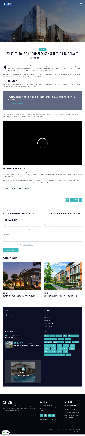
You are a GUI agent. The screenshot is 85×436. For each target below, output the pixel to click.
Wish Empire (52, 431)
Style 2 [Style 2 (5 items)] (53, 353)
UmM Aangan (9, 338)
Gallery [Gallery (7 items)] (54, 346)
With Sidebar (28, 188)
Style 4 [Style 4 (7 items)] (59, 353)
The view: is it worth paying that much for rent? (19, 296)
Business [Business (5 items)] (59, 340)
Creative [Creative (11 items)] (73, 340)
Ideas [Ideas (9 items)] (67, 346)
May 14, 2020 (29, 344)
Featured (13, 188)
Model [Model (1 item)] (46, 349)
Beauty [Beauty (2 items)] (59, 336)
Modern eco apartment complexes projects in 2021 (61, 296)
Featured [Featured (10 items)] (47, 346)
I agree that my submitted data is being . (19, 245)
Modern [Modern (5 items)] (53, 349)
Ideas (20, 188)
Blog (45, 315)
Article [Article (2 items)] (46, 336)
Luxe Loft (42, 49)
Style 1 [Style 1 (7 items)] (46, 353)
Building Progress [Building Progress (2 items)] (49, 340)
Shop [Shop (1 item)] (66, 349)
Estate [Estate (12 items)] (62, 343)
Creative (6, 188)
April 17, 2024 (15, 336)
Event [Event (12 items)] (68, 343)
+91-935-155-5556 (69, 411)
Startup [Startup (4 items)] (72, 349)
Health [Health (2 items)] (61, 346)
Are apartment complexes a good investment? (27, 346)
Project (46, 321)
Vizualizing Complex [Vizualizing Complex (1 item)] (50, 356)
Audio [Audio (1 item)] (53, 336)
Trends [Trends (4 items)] (66, 353)
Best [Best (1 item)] (65, 336)
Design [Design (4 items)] (47, 343)
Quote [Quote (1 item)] (60, 349)
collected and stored (28, 245)
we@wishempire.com (70, 407)
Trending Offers (48, 327)
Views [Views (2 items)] (72, 353)
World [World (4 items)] (68, 356)
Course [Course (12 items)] (66, 340)
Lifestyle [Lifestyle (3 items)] (74, 346)
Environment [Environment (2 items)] (55, 343)
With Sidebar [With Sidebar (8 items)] (61, 356)
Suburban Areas (48, 324)
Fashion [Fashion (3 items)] (75, 343)
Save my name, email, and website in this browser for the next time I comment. (22, 230)
